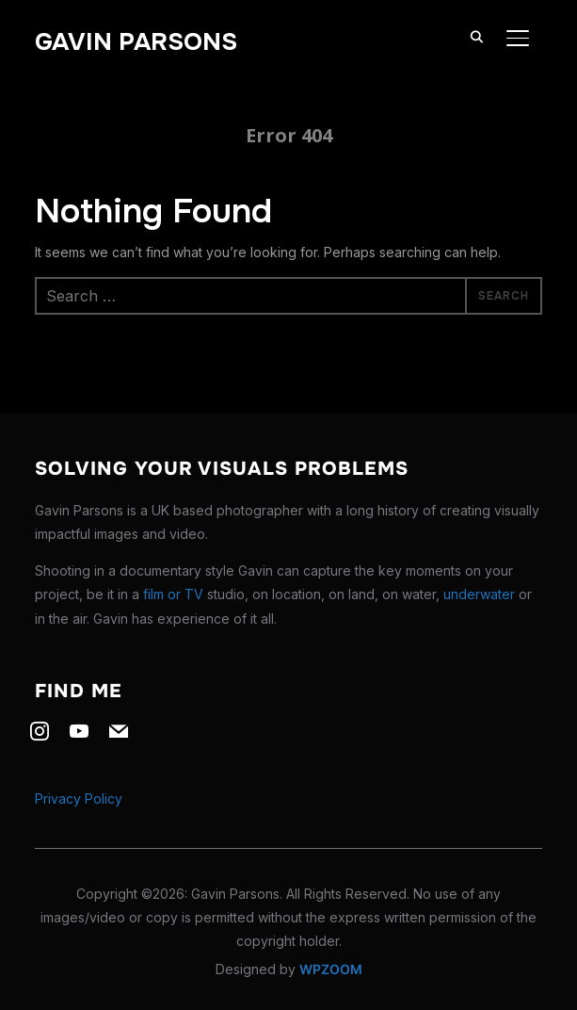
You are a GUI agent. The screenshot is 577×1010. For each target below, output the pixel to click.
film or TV (173, 594)
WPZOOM (330, 969)
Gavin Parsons (136, 41)
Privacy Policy (78, 798)
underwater (479, 594)
